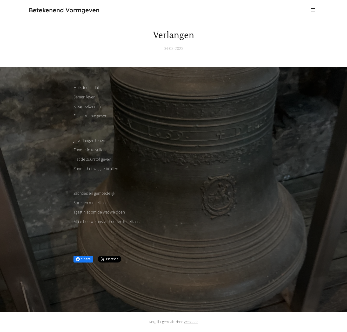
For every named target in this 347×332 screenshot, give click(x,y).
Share (83, 259)
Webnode (191, 321)
